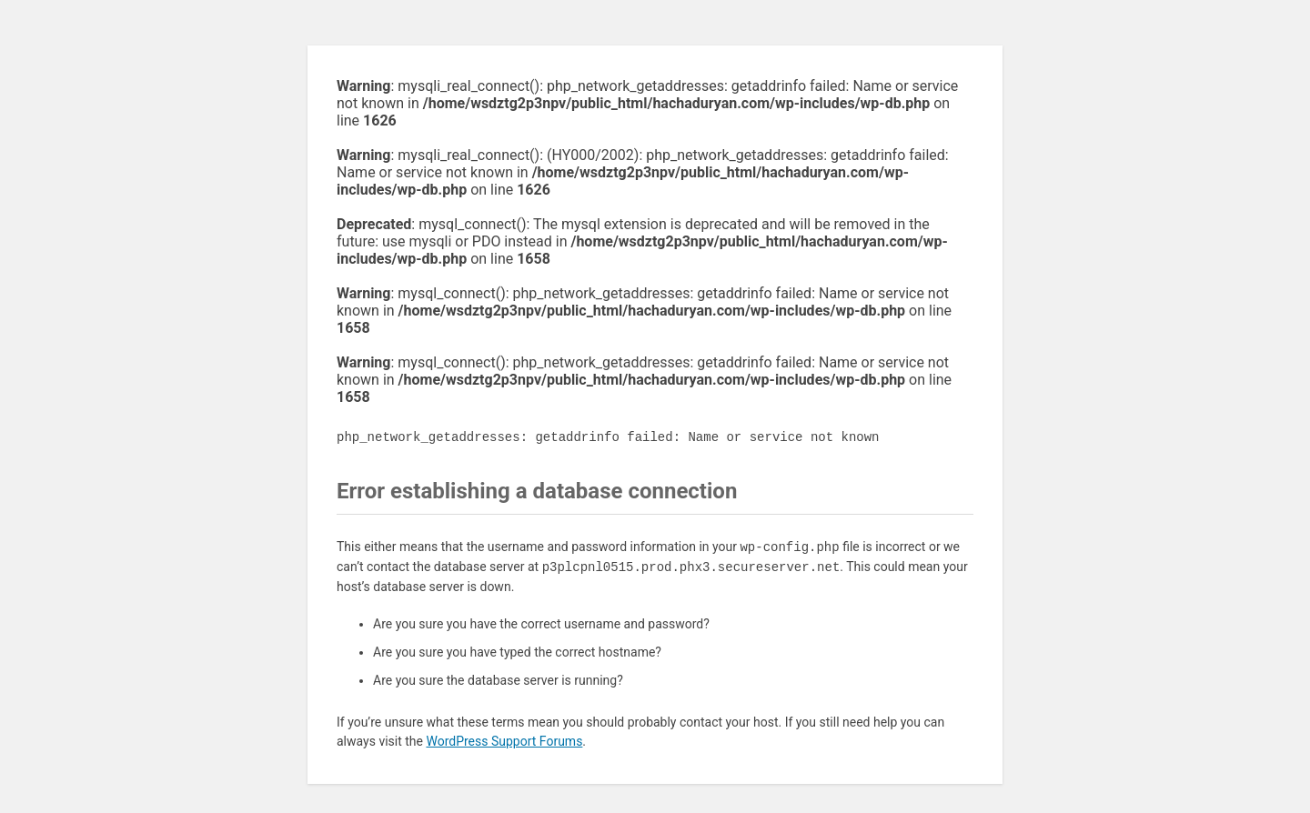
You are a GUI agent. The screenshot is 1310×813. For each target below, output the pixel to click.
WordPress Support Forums (504, 741)
